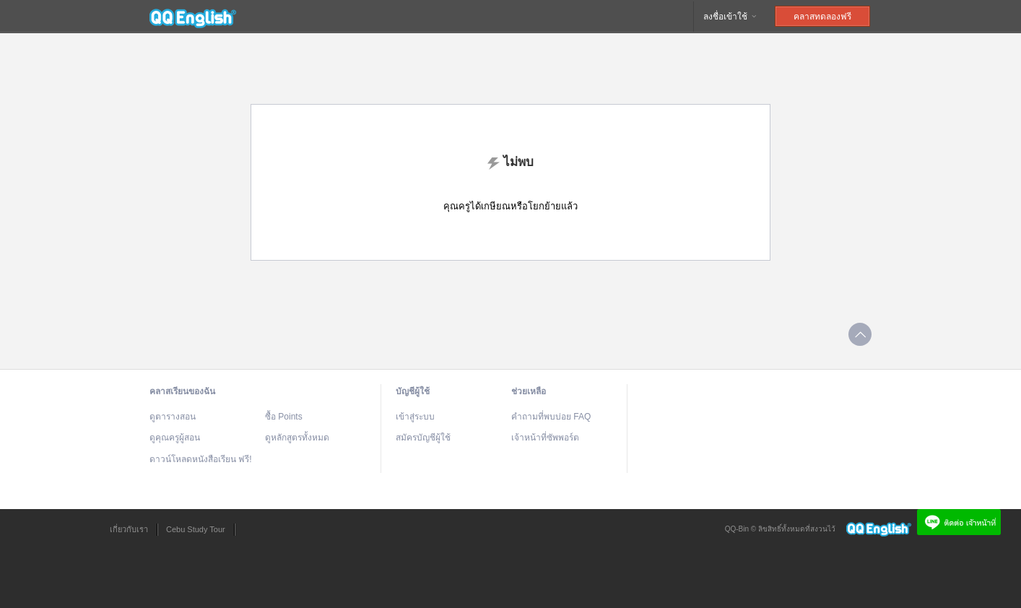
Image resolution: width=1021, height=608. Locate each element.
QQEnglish (192, 16)
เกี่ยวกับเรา (129, 529)
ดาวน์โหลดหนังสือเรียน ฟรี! (200, 459)
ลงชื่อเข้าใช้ (730, 17)
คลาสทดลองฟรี (822, 17)
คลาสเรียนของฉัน (182, 391)
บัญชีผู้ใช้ (413, 391)
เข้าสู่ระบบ (415, 417)
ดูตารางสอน (172, 417)
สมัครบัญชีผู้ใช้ (423, 438)
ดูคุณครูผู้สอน (174, 438)
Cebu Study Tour (195, 529)
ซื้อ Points (284, 417)
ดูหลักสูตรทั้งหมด (297, 438)
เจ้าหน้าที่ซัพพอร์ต (545, 438)
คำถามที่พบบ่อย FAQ (551, 417)
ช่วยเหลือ (528, 391)
